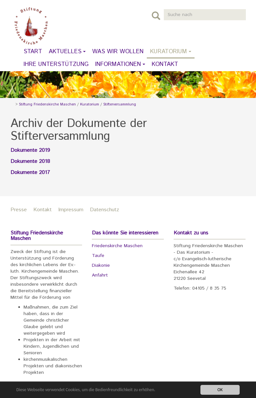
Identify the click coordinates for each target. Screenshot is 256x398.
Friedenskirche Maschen (117, 246)
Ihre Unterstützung (56, 64)
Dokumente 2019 (30, 150)
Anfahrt (100, 275)
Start (33, 51)
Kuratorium (170, 51)
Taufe (98, 255)
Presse (18, 210)
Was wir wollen (118, 51)
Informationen (120, 64)
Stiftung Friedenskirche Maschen (47, 104)
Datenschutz (104, 210)
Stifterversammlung (119, 104)
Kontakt (165, 64)
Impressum (70, 210)
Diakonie (101, 265)
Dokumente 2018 (30, 161)
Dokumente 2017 (30, 172)
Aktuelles (67, 51)
